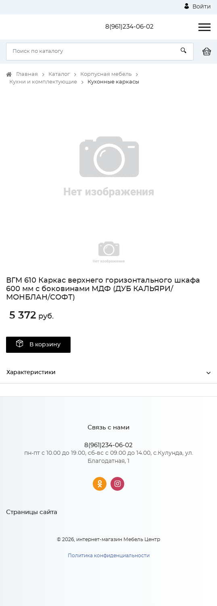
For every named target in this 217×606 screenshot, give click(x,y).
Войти (197, 6)
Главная (27, 74)
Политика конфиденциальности (109, 555)
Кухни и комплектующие (43, 82)
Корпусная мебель (105, 74)
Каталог (59, 74)
